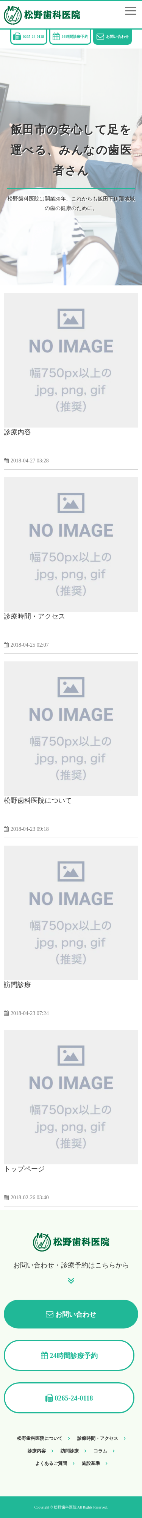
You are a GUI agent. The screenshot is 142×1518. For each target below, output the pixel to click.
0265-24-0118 (33, 36)
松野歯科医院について (38, 800)
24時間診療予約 (75, 36)
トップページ (24, 1169)
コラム (100, 1451)
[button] (130, 10)
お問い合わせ (117, 36)
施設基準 (91, 1463)
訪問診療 (17, 985)
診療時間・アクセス (34, 616)
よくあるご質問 (51, 1463)
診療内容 (17, 432)
